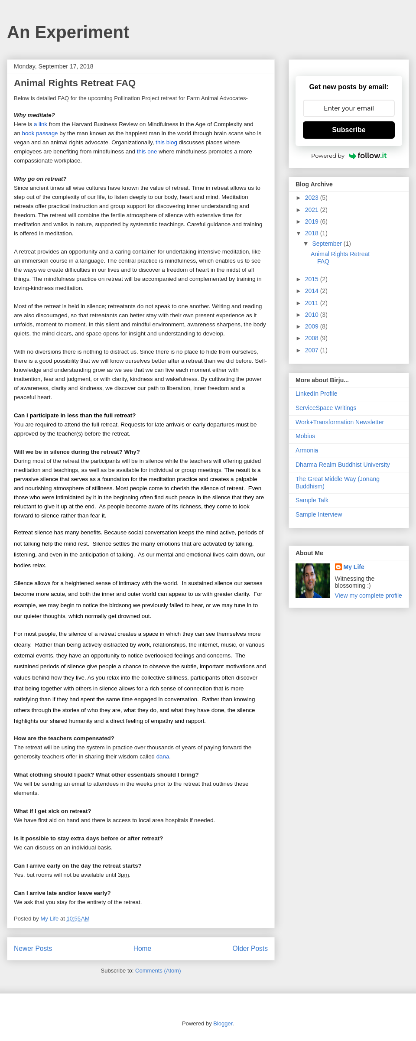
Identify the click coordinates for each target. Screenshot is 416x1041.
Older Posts (250, 948)
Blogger (222, 1023)
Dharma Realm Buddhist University (343, 464)
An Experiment (68, 32)
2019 (312, 221)
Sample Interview (319, 514)
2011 (312, 302)
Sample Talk (312, 500)
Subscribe (348, 129)
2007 (312, 350)
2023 (312, 197)
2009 (312, 326)
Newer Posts (33, 948)
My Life (354, 566)
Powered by (349, 155)
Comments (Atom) (158, 970)
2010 (312, 314)
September (327, 243)
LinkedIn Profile (317, 393)
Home (142, 948)
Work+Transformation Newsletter (340, 422)
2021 (312, 209)
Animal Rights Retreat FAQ (75, 83)
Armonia (307, 450)
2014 (312, 290)
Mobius (305, 436)
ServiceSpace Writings (326, 407)
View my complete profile (368, 595)
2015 (312, 279)
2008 (312, 338)
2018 (312, 233)
